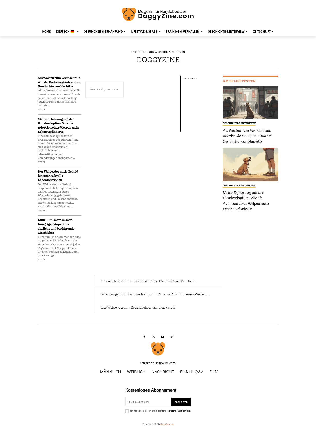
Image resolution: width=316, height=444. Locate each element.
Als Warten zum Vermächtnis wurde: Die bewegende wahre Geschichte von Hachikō (59, 81)
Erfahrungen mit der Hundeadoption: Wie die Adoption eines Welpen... (148, 304)
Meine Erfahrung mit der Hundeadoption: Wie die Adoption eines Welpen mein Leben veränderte (58, 125)
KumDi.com (167, 438)
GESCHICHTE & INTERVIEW (239, 123)
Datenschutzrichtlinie (179, 425)
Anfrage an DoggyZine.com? (158, 377)
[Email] (148, 416)
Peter (42, 109)
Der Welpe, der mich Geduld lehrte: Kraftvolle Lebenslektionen (58, 175)
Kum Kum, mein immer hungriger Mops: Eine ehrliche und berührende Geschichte (56, 226)
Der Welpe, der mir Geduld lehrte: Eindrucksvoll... (153, 320)
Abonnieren (181, 416)
